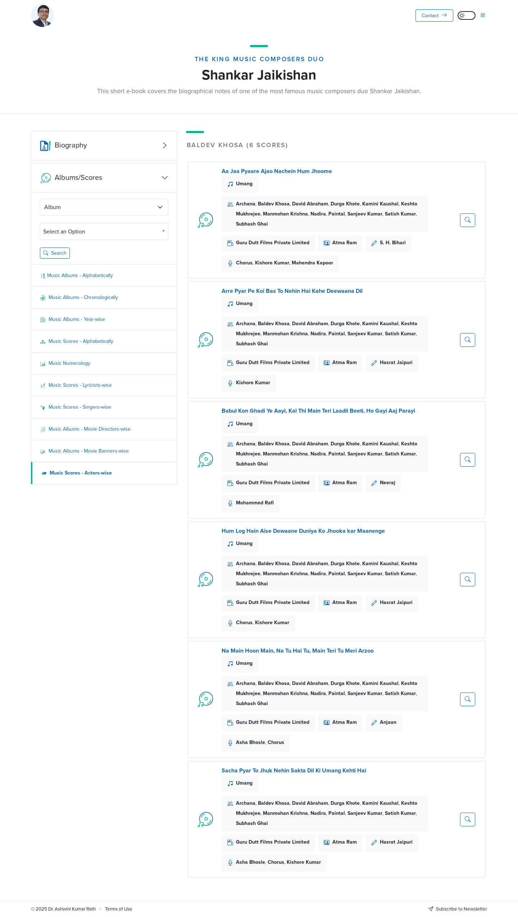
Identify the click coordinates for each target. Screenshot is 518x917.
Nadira (318, 214)
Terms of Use (118, 908)
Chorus (244, 263)
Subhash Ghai (252, 224)
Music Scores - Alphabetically (76, 341)
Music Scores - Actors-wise (76, 473)
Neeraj (387, 482)
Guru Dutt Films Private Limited (272, 242)
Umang (244, 183)
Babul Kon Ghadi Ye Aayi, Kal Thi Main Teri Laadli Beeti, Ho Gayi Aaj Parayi (318, 411)
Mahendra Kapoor (312, 263)
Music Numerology (65, 363)
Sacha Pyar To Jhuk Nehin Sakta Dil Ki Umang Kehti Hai (294, 770)
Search (55, 253)
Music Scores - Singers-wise (75, 407)
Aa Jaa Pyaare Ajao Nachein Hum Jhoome (277, 171)
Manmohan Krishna (285, 214)
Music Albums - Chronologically (79, 297)
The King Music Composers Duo (259, 59)
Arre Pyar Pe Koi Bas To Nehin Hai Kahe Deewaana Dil (292, 291)
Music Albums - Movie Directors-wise (85, 429)
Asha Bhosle (250, 742)
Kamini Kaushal (380, 204)
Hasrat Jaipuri (396, 362)
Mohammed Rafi (255, 503)
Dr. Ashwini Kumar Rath (72, 908)
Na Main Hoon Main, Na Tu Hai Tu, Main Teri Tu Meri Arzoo (298, 650)
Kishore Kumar (272, 263)
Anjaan (388, 722)
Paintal (336, 214)
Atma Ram (344, 242)
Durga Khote (345, 204)
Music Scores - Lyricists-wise (76, 385)
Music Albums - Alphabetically (76, 275)
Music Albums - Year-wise (72, 319)
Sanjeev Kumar (364, 214)
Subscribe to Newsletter (457, 908)
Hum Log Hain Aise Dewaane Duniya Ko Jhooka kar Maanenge (303, 531)
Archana (245, 204)
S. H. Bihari (393, 242)
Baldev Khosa (274, 204)
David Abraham (310, 204)
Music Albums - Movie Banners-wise (84, 451)
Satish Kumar (400, 214)
